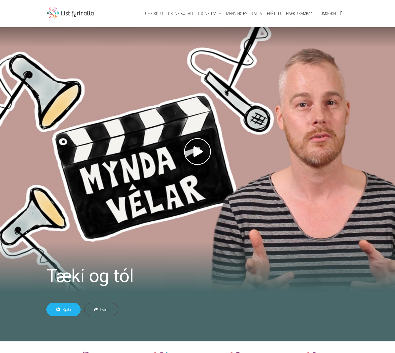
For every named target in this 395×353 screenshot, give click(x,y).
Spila (63, 309)
